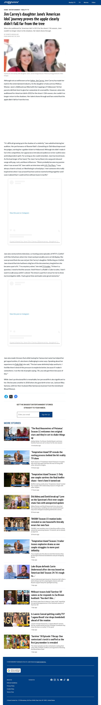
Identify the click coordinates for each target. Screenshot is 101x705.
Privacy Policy (10, 686)
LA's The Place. (50, 165)
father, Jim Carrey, (37, 80)
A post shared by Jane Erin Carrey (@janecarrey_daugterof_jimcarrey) (37, 241)
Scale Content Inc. (41, 662)
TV (79, 2)
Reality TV (72, 2)
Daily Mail (18, 364)
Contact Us (32, 679)
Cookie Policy (10, 689)
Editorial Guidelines (12, 683)
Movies (86, 2)
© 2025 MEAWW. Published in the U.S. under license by (21, 662)
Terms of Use (10, 692)
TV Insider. (46, 266)
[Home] (11, 2)
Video (93, 2)
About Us (9, 679)
